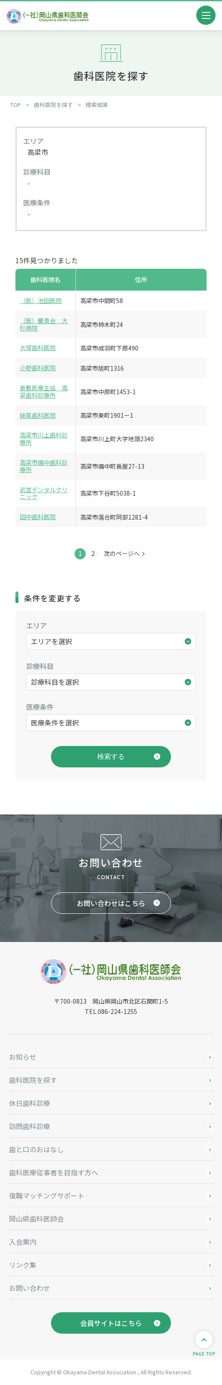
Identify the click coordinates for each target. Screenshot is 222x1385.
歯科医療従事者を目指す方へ (53, 1172)
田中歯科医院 (38, 516)
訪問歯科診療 (29, 1126)
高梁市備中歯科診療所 (44, 466)
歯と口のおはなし (36, 1149)
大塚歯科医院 (38, 347)
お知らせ (22, 1057)
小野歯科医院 (38, 367)
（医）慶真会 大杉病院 (44, 324)
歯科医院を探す (33, 1080)
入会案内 (22, 1241)
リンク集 (22, 1265)
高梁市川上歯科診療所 (44, 438)
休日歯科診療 (29, 1103)
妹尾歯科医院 (38, 415)
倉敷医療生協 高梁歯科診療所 (44, 391)
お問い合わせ (29, 1288)
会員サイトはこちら (111, 1323)
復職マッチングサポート (46, 1195)
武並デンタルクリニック (44, 493)
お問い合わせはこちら (111, 903)
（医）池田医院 (41, 300)
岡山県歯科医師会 (36, 1218)
